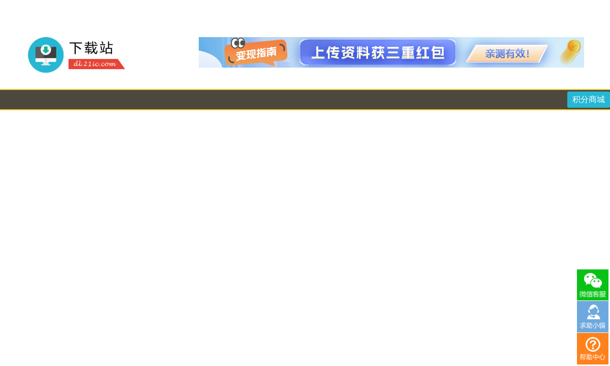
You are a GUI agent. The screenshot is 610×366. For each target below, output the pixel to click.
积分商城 (588, 99)
